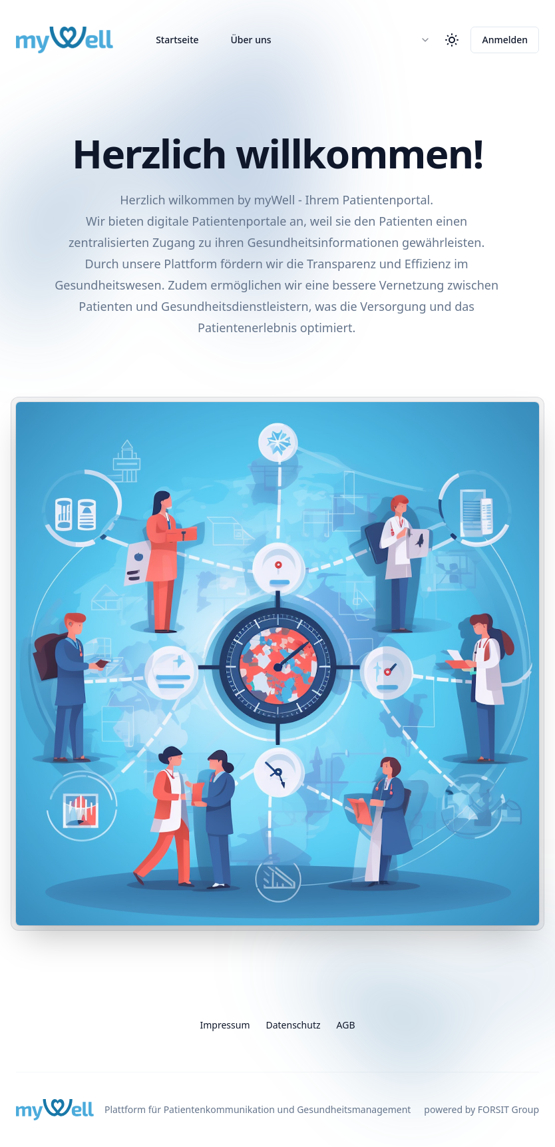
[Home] (64, 40)
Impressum (225, 1025)
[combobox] (418, 40)
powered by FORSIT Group (481, 1109)
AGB (346, 1025)
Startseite (177, 39)
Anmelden (505, 39)
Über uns (251, 39)
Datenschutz (293, 1025)
